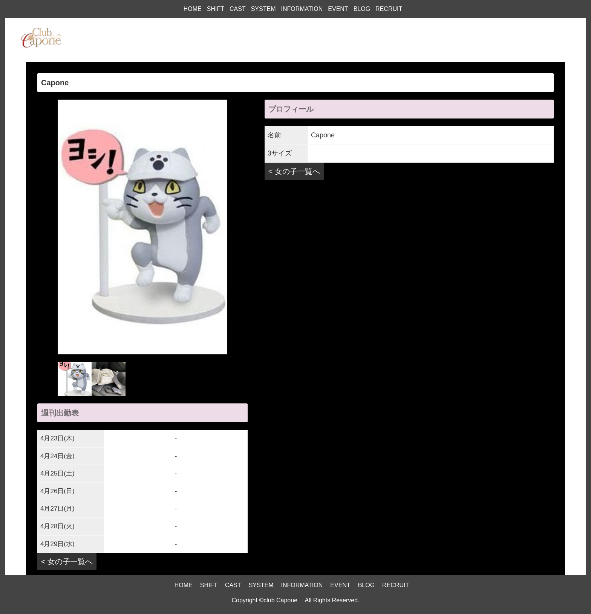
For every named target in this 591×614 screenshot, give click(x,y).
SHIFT (215, 9)
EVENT (338, 9)
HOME (193, 9)
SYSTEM (263, 9)
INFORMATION (302, 9)
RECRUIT (388, 9)
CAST (238, 9)
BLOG (362, 9)
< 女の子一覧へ (67, 561)
